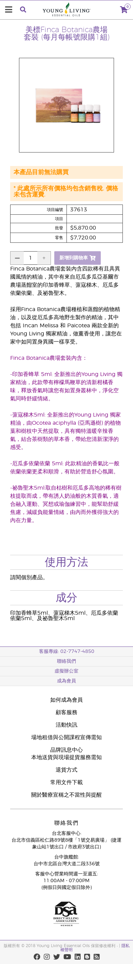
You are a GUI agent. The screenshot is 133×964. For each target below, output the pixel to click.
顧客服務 (66, 712)
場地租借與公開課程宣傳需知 (66, 737)
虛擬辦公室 (66, 671)
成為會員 (66, 681)
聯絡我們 (66, 661)
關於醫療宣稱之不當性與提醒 (66, 795)
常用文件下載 (66, 782)
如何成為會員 (66, 700)
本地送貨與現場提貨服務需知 (66, 757)
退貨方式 (66, 770)
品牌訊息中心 (66, 750)
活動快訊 (66, 725)
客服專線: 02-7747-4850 (66, 651)
